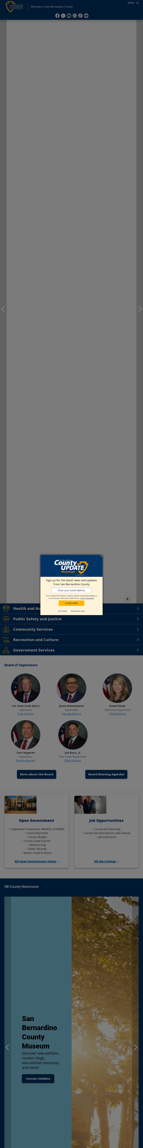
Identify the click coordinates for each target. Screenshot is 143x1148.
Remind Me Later (78, 611)
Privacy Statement (87, 598)
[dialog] (71, 585)
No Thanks (62, 611)
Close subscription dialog (102, 555)
